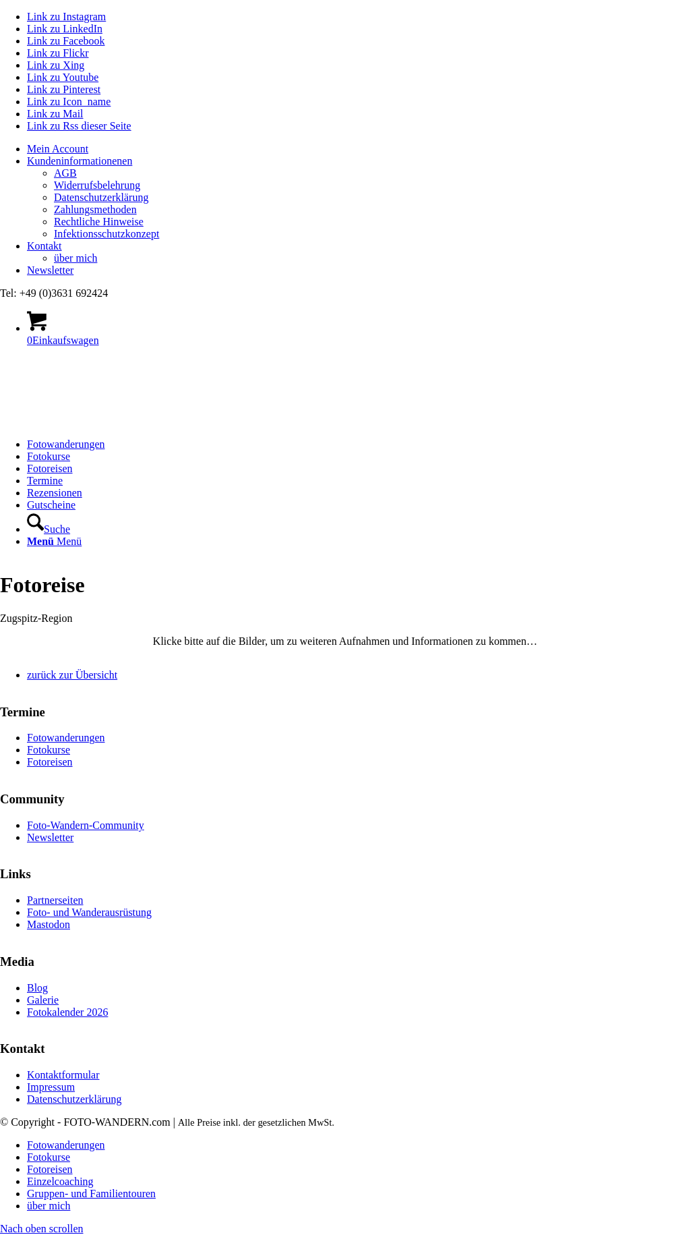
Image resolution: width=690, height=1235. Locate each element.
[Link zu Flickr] (58, 53)
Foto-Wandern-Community (85, 825)
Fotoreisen (50, 762)
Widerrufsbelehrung (97, 185)
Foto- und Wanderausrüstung (89, 912)
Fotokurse (48, 749)
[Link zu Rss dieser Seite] (79, 126)
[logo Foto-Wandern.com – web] (101, 421)
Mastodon (48, 924)
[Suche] (48, 529)
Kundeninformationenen (79, 161)
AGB (65, 173)
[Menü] (54, 541)
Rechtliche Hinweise (99, 221)
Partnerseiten (55, 900)
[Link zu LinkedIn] (64, 28)
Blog (37, 988)
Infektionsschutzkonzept (106, 233)
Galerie (43, 1000)
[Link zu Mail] (55, 113)
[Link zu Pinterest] (63, 89)
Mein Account (57, 148)
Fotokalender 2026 (67, 1012)
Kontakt (44, 246)
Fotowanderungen (66, 737)
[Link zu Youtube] (62, 77)
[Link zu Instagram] (66, 16)
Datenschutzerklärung (101, 197)
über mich (75, 258)
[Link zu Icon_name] (69, 101)
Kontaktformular (63, 1075)
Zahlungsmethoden (95, 209)
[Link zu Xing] (55, 65)
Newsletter (50, 270)
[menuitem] (358, 149)
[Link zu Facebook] (66, 41)
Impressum (51, 1087)
